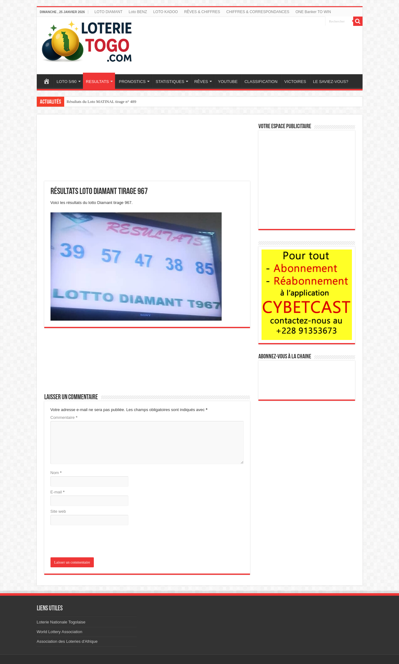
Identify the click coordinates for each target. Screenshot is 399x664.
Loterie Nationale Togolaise (61, 622)
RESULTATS (97, 81)
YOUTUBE (228, 81)
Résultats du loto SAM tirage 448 (94, 101)
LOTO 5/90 (67, 81)
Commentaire (64, 417)
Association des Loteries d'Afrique (67, 641)
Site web (58, 511)
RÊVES (201, 81)
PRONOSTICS (132, 81)
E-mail (57, 492)
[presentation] (92, 542)
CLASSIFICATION (260, 81)
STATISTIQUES (170, 81)
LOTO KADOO (165, 12)
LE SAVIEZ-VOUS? (330, 81)
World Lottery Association (59, 631)
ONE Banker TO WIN (313, 12)
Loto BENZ (138, 12)
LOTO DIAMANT (108, 12)
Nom (56, 472)
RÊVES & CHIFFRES (202, 12)
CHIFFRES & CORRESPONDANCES (257, 12)
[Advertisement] (256, 41)
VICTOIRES (295, 81)
